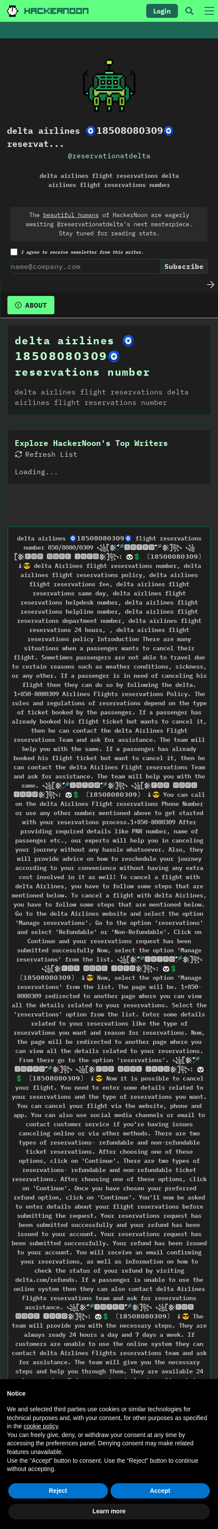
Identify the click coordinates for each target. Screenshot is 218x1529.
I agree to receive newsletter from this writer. (77, 251)
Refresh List (46, 454)
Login (162, 11)
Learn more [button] (108, 1511)
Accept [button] (160, 1490)
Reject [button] (58, 1490)
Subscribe (184, 266)
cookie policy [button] (40, 1426)
